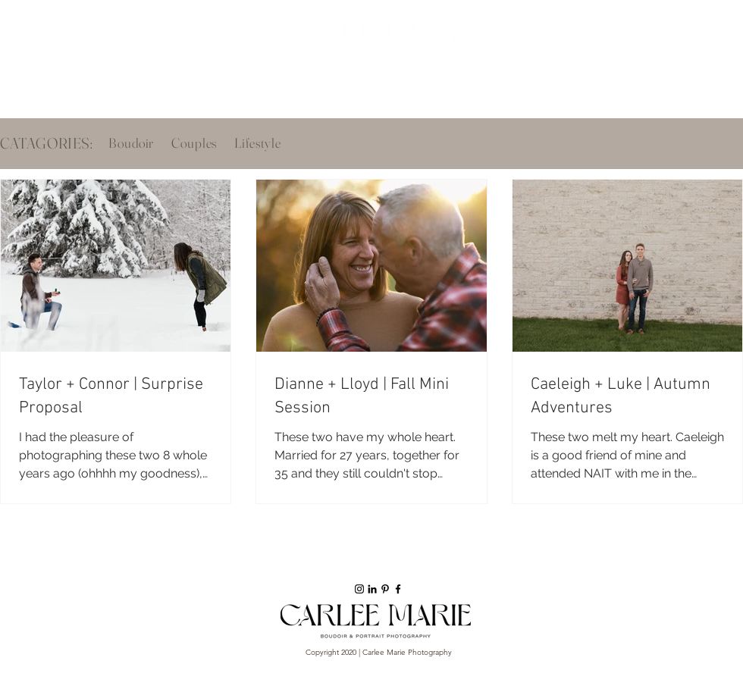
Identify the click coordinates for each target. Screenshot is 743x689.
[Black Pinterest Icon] (385, 589)
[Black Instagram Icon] (359, 589)
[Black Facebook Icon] (398, 589)
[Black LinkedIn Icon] (372, 589)
